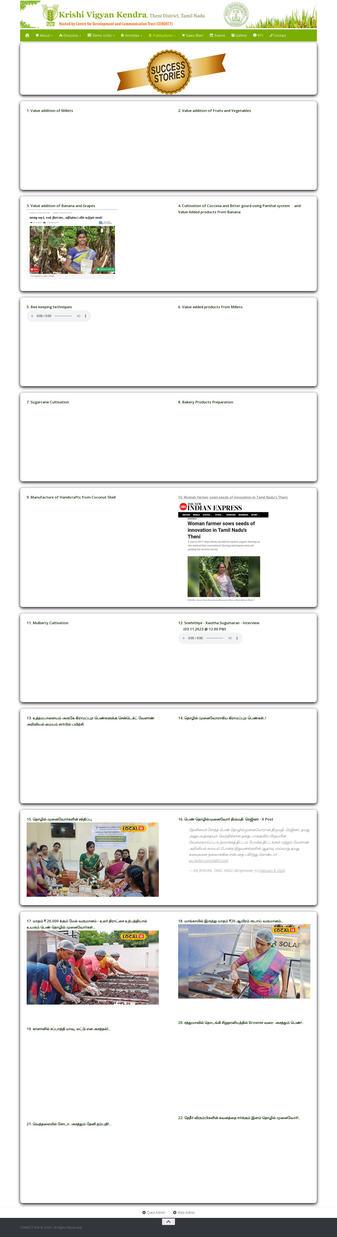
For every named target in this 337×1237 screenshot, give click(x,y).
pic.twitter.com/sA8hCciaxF (209, 860)
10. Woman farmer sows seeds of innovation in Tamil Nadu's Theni (236, 497)
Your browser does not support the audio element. (59, 316)
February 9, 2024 (272, 870)
